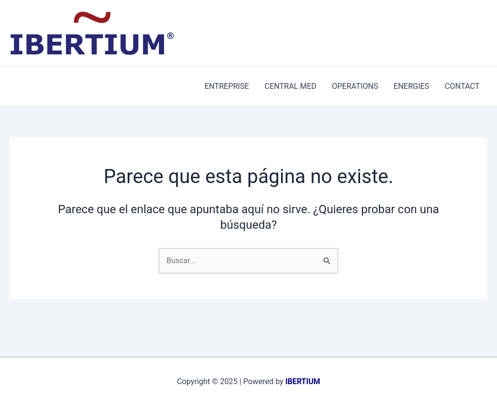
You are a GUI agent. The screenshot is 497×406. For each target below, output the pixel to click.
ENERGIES (411, 86)
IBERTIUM (302, 381)
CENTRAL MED (290, 86)
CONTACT (462, 86)
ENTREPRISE (226, 86)
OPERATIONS (355, 86)
